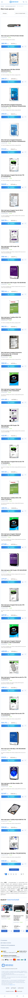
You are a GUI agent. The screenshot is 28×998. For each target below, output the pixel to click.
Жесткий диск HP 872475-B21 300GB (12, 36)
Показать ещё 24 (14, 869)
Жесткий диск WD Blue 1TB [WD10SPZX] (13, 853)
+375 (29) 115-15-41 (7, 956)
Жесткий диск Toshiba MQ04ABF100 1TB (13, 819)
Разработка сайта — (10, 991)
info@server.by (12, 984)
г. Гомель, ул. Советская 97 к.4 (10, 952)
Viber (7, 988)
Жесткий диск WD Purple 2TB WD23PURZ (14, 570)
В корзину (11, 46)
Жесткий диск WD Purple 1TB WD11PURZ (13, 282)
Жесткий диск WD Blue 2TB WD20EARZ (13, 748)
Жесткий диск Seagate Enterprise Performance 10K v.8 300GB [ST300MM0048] (11, 354)
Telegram (13, 988)
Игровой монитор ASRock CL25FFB (5, 916)
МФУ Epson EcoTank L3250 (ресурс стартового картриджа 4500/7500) (19, 918)
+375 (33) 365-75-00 (15, 956)
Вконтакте (21, 988)
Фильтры (4, 13)
